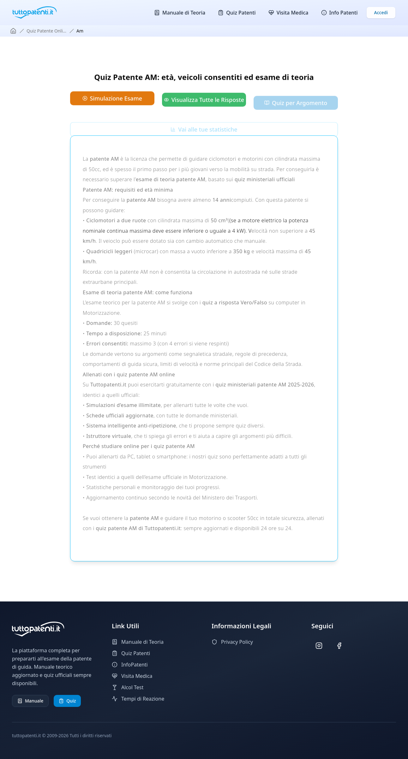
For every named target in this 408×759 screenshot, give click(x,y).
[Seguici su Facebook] (339, 645)
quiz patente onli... (46, 31)
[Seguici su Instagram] (319, 645)
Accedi (381, 12)
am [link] (79, 31)
